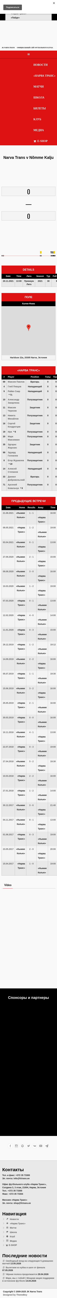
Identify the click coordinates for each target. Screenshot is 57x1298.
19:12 (53, 644)
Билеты (39, 108)
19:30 (53, 673)
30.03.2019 (8, 717)
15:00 (53, 557)
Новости (40, 64)
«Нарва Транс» (44, 75)
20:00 (53, 849)
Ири (10, 432)
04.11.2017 (8, 820)
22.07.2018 (8, 747)
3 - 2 (31, 688)
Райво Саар (14, 391)
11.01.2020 (8, 630)
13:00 (53, 542)
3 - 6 (31, 805)
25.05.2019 (8, 703)
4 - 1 (31, 732)
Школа (38, 97)
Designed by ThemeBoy (15, 1295)
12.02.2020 (8, 615)
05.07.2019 (8, 673)
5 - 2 (31, 761)
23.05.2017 (8, 849)
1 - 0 (31, 863)
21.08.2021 (8, 513)
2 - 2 (31, 659)
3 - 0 (31, 571)
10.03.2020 (8, 586)
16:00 (53, 513)
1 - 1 (31, 513)
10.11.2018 (8, 732)
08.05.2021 (8, 527)
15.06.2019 (8, 688)
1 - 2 (31, 527)
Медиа (38, 130)
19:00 (53, 527)
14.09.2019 (8, 659)
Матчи (38, 86)
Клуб (37, 119)
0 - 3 (31, 630)
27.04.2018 (8, 761)
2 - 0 (31, 849)
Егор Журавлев (16, 460)
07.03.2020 (8, 600)
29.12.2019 (8, 644)
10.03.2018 (8, 776)
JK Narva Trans (8, 47)
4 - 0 (31, 615)
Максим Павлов (16, 382)
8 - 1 (31, 820)
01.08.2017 (8, 834)
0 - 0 (31, 717)
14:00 (53, 615)
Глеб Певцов (14, 386)
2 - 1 (31, 557)
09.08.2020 (8, 571)
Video (7, 885)
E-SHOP (40, 141)
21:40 (53, 805)
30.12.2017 (8, 805)
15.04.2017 (8, 863)
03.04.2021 (8, 542)
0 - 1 (31, 542)
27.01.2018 (8, 790)
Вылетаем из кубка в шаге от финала (25, 1267)
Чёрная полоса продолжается (21, 1274)
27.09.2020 (8, 557)
